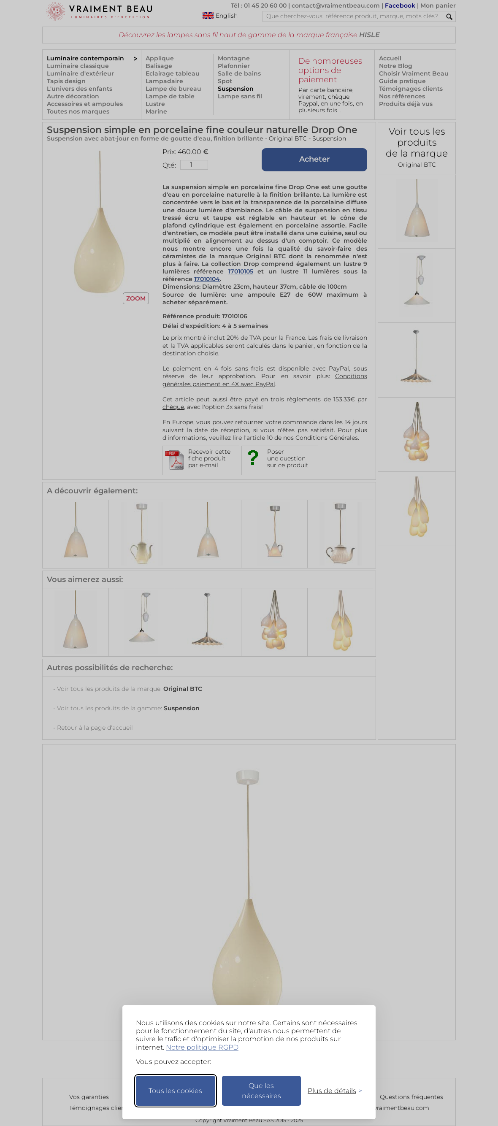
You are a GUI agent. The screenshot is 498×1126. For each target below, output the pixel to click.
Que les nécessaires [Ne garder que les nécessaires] (261, 1091)
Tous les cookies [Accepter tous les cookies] (175, 1091)
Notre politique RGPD (202, 1047)
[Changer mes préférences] (331, 1091)
